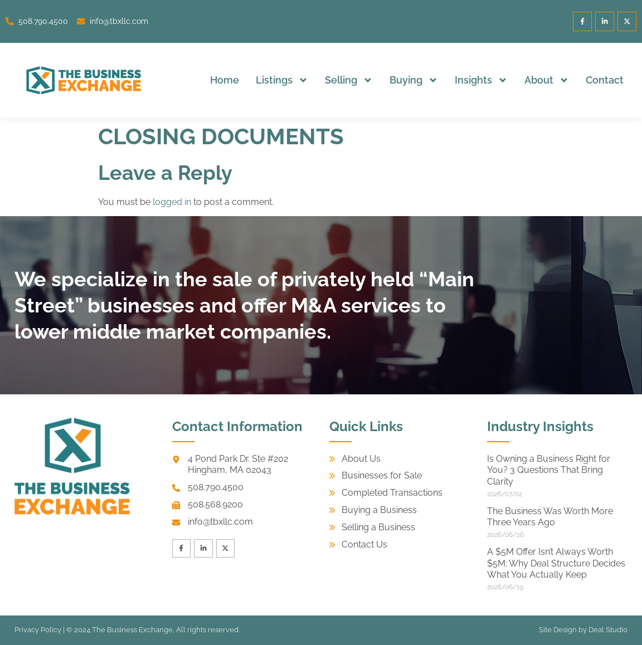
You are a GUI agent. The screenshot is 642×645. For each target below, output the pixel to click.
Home (224, 80)
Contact (605, 80)
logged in (172, 202)
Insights (481, 80)
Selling (349, 80)
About (546, 80)
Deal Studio (608, 630)
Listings (282, 80)
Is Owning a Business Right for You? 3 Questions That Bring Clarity (548, 470)
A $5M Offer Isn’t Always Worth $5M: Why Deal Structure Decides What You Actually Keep (556, 563)
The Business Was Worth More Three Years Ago (550, 517)
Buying (414, 80)
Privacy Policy (37, 630)
